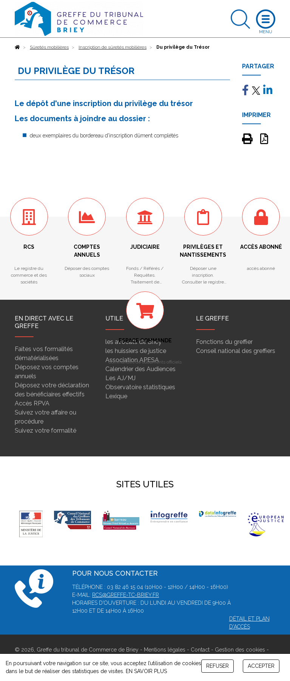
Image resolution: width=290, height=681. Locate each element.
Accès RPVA (32, 403)
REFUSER (217, 666)
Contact (200, 650)
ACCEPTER (261, 666)
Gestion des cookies (240, 650)
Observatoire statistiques (140, 387)
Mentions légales (164, 650)
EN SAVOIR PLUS (146, 671)
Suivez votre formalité (45, 430)
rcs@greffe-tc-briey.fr (125, 595)
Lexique (116, 396)
